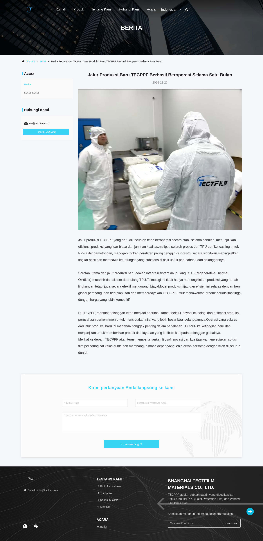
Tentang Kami (101, 9)
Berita (42, 61)
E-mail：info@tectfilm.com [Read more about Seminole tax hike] (41, 490)
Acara (151, 9)
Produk (78, 9)
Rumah (60, 9)
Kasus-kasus (31, 92)
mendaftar (230, 523)
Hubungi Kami (129, 9)
